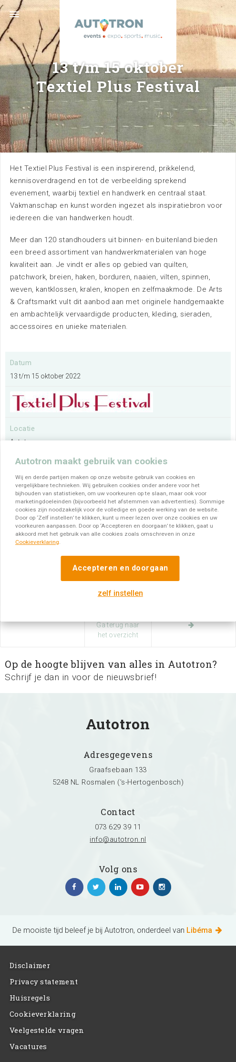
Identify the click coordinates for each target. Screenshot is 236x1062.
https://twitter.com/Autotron (96, 887)
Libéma (205, 930)
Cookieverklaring (37, 542)
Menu (9, 20)
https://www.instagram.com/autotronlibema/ (162, 887)
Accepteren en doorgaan (120, 567)
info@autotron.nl (118, 839)
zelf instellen (120, 593)
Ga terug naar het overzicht (118, 630)
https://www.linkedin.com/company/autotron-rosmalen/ (118, 887)
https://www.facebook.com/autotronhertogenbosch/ (74, 887)
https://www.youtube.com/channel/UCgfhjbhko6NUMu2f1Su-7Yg (140, 887)
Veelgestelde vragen (47, 1030)
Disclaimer (30, 965)
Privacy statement (44, 981)
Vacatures (28, 1046)
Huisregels (30, 997)
